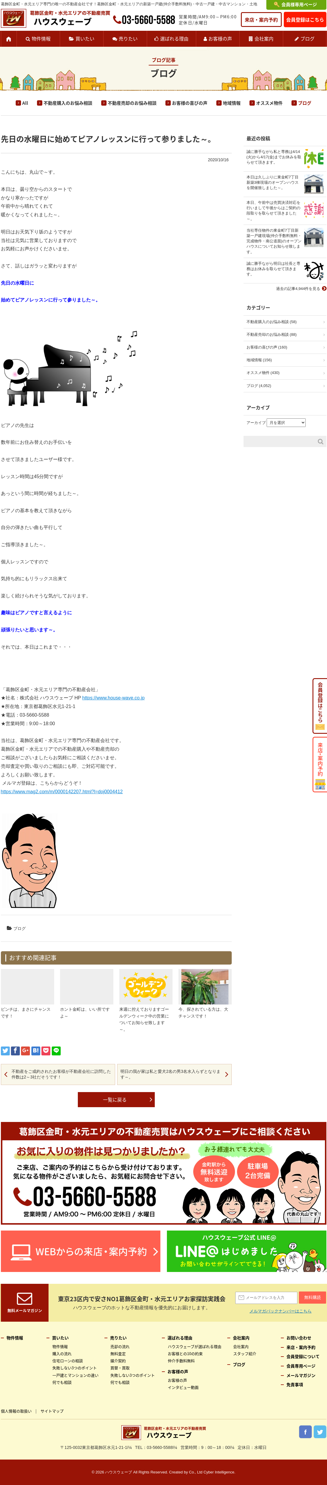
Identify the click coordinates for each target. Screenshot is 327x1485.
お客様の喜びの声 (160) (267, 347)
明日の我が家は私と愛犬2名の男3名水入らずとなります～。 (170, 1074)
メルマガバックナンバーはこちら (280, 1311)
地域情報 (232, 103)
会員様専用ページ (299, 4)
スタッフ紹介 (244, 1353)
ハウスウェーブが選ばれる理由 (194, 1346)
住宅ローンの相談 (67, 1360)
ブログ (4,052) (259, 385)
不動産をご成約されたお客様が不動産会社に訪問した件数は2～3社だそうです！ (61, 1074)
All (25, 103)
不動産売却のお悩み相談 (132, 103)
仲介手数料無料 (181, 1360)
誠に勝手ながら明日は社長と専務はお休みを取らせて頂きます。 (273, 268)
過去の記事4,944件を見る (298, 288)
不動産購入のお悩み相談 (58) (272, 322)
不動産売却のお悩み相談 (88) (272, 334)
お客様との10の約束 (185, 1353)
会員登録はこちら (305, 19)
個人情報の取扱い (16, 1411)
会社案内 (263, 38)
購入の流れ (62, 1353)
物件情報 (41, 38)
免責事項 (294, 1384)
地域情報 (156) (259, 360)
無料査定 (118, 1353)
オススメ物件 (269, 103)
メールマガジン (300, 1375)
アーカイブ (256, 422)
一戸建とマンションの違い (75, 1375)
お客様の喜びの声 (189, 103)
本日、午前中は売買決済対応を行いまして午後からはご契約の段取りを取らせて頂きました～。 (273, 210)
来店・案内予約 (261, 19)
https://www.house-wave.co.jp (113, 697)
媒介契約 (118, 1360)
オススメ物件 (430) (263, 372)
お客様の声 (220, 38)
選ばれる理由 (174, 38)
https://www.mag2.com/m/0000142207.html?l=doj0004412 (62, 791)
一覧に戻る (115, 1099)
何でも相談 (62, 1382)
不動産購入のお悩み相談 (68, 103)
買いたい (84, 38)
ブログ (307, 38)
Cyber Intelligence (219, 1472)
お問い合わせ (298, 1338)
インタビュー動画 (183, 1387)
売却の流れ (120, 1346)
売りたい (128, 38)
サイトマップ (52, 1411)
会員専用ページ (300, 1366)
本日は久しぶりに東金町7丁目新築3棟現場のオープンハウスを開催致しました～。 (273, 182)
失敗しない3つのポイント (74, 1367)
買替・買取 (120, 1367)
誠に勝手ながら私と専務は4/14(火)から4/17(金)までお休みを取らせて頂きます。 (274, 157)
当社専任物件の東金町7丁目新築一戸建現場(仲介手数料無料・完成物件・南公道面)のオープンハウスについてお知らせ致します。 (274, 241)
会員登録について (303, 1356)
